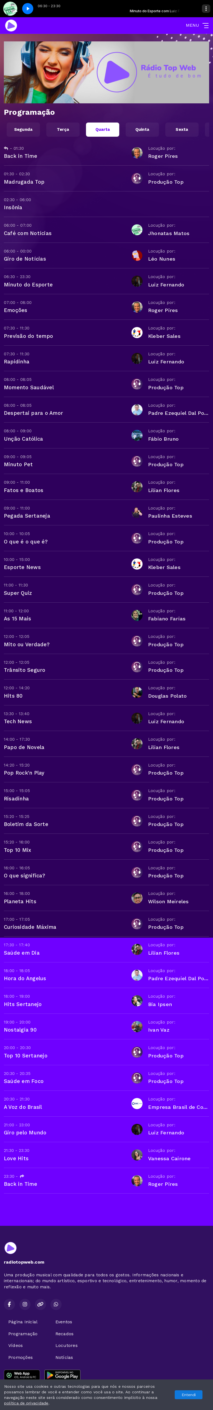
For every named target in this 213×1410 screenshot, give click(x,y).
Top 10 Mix (17, 850)
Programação (23, 1333)
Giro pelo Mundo (25, 1133)
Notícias (64, 1357)
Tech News (18, 721)
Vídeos (15, 1345)
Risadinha (16, 799)
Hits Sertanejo (23, 1004)
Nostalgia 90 (20, 1030)
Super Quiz (18, 593)
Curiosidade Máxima (30, 927)
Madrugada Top (24, 182)
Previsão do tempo (28, 336)
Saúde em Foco (24, 1081)
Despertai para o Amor (33, 413)
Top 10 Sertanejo (25, 1056)
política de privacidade (26, 1403)
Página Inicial (22, 1321)
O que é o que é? (26, 542)
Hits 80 (13, 696)
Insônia (13, 207)
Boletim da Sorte (26, 824)
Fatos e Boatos (23, 490)
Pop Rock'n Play (24, 773)
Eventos (63, 1321)
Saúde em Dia (22, 953)
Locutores (66, 1345)
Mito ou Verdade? (27, 644)
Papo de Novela (24, 747)
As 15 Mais (17, 619)
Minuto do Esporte (28, 285)
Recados (64, 1333)
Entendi (189, 1394)
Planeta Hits (20, 901)
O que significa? (24, 876)
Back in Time (20, 156)
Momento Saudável (29, 387)
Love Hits (16, 1158)
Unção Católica (23, 439)
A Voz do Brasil (23, 1107)
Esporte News (22, 567)
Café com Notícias (28, 233)
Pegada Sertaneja (27, 516)
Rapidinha (16, 362)
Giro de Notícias (25, 259)
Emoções (15, 310)
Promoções (20, 1357)
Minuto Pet (18, 464)
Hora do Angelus (25, 978)
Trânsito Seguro (24, 670)
